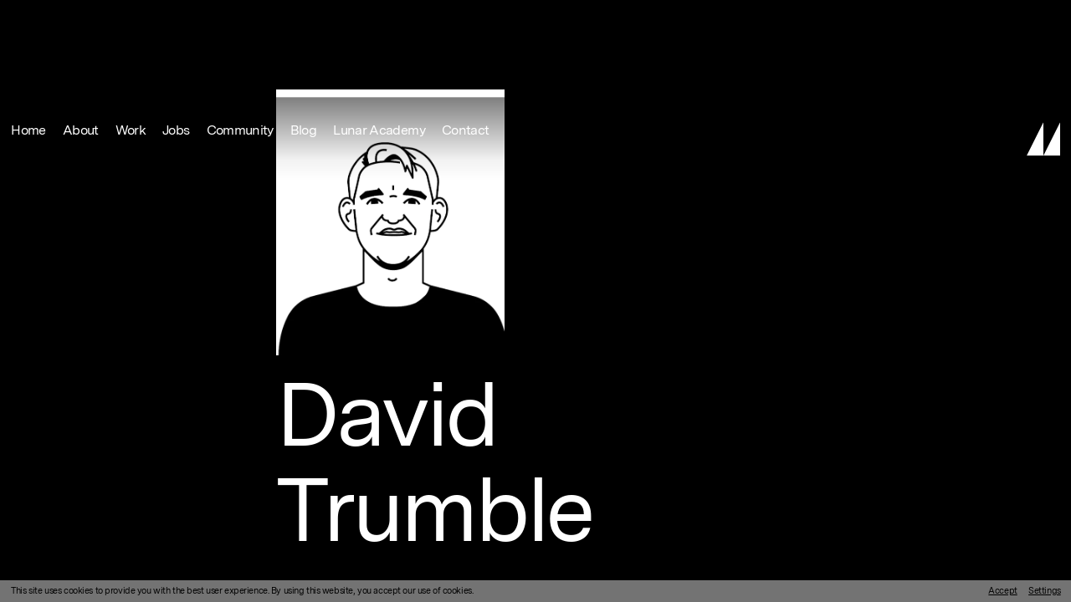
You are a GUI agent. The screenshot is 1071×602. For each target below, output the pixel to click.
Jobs (175, 19)
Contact (465, 19)
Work (130, 19)
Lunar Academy (379, 19)
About (81, 19)
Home (28, 19)
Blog (303, 19)
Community (240, 19)
